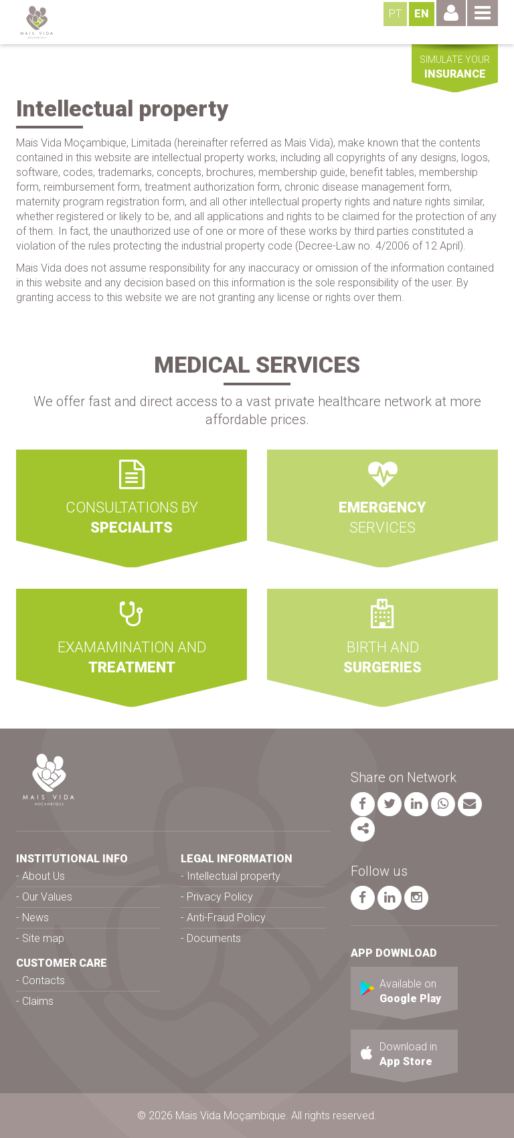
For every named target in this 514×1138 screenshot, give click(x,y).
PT (395, 13)
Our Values (47, 896)
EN (421, 13)
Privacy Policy (220, 896)
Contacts (43, 980)
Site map (43, 938)
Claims (38, 1001)
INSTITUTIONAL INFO (72, 858)
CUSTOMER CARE (61, 963)
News (35, 917)
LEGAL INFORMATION (236, 858)
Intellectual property (233, 876)
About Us (43, 876)
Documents (214, 938)
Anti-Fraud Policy (226, 917)
